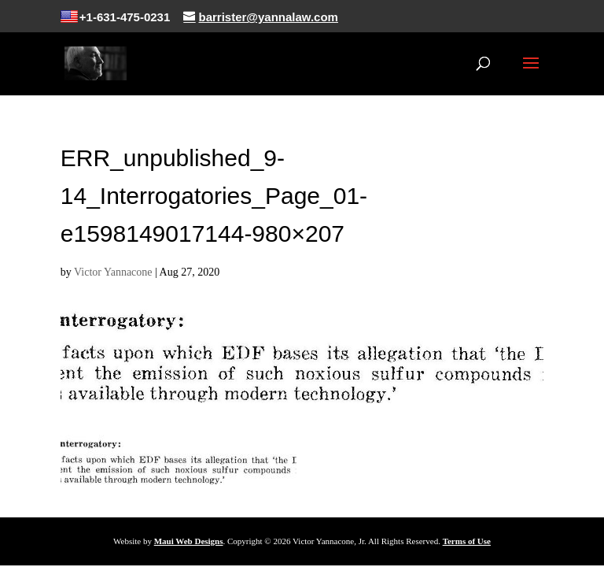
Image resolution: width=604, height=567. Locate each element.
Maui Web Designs (188, 541)
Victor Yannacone (113, 272)
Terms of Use (467, 541)
